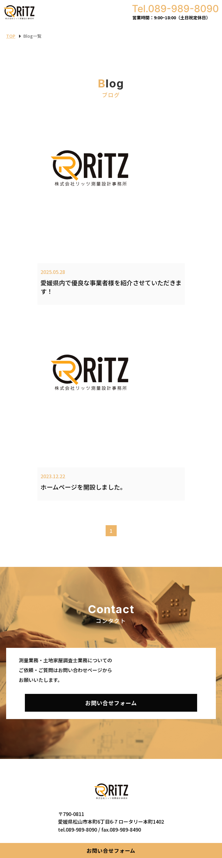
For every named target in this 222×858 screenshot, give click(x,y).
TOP (10, 36)
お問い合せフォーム (111, 850)
